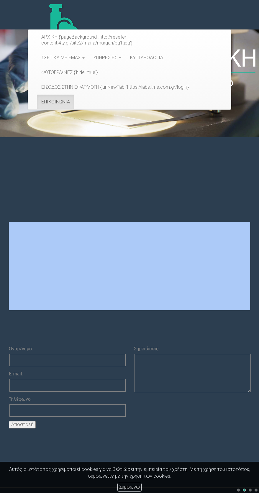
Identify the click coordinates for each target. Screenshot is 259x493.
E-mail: (16, 374)
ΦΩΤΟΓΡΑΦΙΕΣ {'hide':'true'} (69, 72)
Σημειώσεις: (147, 349)
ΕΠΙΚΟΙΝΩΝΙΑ (55, 102)
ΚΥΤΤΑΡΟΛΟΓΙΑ (146, 57)
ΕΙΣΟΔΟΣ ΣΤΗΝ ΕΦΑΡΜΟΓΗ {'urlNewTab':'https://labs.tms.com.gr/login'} (115, 87)
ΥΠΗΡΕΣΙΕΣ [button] (107, 57)
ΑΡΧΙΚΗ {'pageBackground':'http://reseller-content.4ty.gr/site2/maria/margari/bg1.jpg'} (86, 40)
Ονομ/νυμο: (21, 349)
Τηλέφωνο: (20, 399)
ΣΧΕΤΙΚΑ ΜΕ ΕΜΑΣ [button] (63, 57)
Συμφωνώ (129, 487)
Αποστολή (22, 424)
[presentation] (179, 408)
